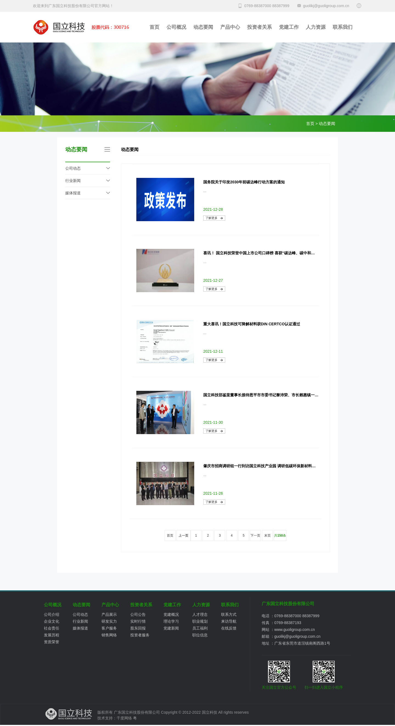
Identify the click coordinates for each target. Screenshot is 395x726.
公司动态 (73, 168)
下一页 (255, 535)
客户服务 (109, 628)
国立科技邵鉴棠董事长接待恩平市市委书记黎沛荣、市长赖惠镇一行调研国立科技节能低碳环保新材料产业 (260, 395)
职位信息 (200, 635)
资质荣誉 (51, 642)
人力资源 (316, 27)
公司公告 (138, 614)
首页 (154, 27)
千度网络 (124, 718)
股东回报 (138, 628)
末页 (267, 535)
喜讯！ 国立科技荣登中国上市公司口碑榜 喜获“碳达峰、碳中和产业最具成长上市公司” (260, 253)
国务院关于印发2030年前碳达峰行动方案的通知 (244, 182)
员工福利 (200, 628)
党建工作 (289, 27)
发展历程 (51, 635)
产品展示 (109, 614)
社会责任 (51, 628)
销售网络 (109, 635)
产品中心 (230, 27)
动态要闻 (203, 27)
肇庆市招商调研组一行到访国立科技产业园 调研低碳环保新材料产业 (260, 466)
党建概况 (171, 614)
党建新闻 (171, 628)
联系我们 (342, 27)
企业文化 (51, 621)
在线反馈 (228, 628)
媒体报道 (73, 193)
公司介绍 (51, 614)
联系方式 (228, 614)
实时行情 (138, 621)
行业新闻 (73, 180)
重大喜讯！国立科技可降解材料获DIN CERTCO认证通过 (251, 324)
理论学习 (171, 621)
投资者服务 (139, 635)
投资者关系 (259, 27)
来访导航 (228, 621)
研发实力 (109, 621)
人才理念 (200, 614)
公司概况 (176, 27)
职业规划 (200, 621)
